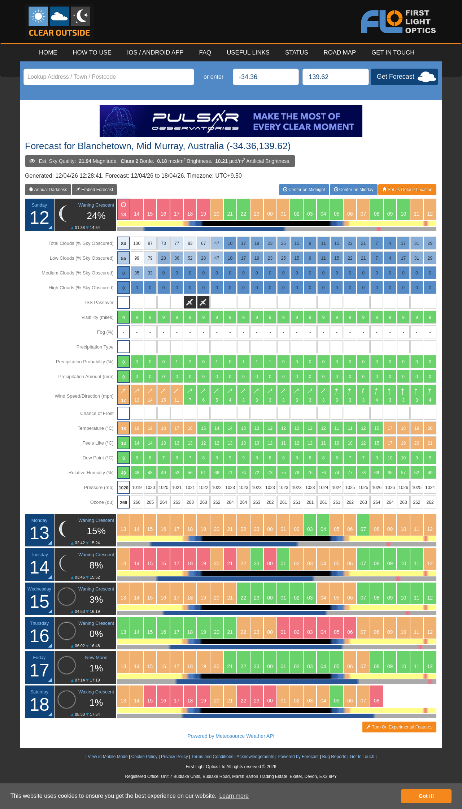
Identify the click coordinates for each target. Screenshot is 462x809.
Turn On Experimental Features (399, 727)
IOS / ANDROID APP (155, 52)
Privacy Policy (174, 756)
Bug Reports (334, 756)
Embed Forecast (94, 189)
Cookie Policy (144, 756)
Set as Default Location (407, 189)
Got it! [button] (426, 796)
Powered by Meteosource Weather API (231, 736)
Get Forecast (395, 76)
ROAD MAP (340, 52)
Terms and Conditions (212, 756)
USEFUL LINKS (248, 52)
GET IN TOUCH (392, 52)
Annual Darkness (48, 189)
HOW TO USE (92, 52)
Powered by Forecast (298, 756)
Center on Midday (354, 189)
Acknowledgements (255, 756)
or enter (213, 77)
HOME (48, 52)
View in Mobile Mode (108, 756)
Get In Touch (362, 756)
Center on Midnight (304, 189)
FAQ (205, 52)
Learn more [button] (234, 796)
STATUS (296, 52)
